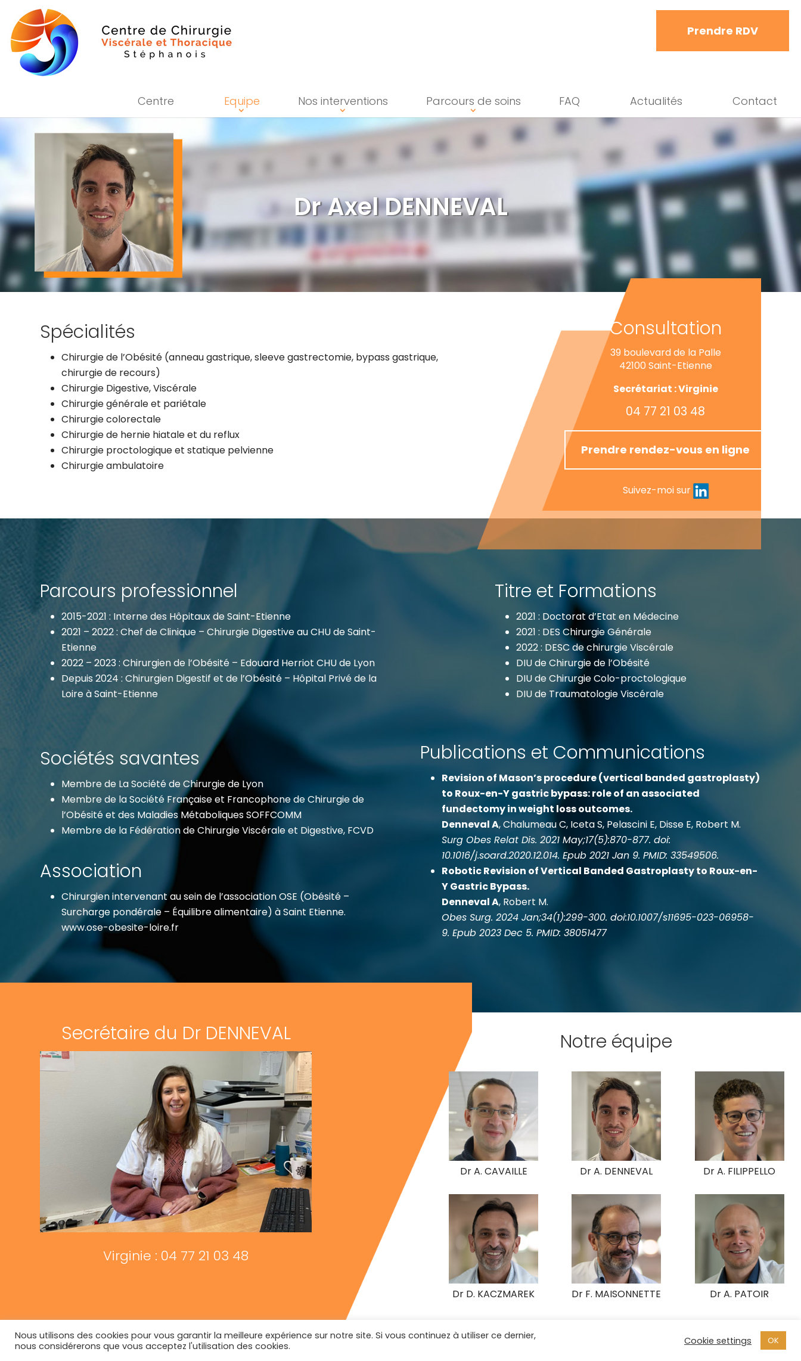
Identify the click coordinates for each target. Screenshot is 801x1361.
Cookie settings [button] (718, 1340)
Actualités (656, 101)
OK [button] (773, 1340)
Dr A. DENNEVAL (617, 1171)
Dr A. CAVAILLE (533, 1171)
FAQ (569, 101)
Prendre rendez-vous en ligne (435, 449)
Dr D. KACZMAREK (533, 1286)
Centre (156, 101)
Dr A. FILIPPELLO (713, 1171)
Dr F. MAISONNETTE (617, 1294)
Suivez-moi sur (436, 490)
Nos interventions (343, 101)
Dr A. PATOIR (713, 1303)
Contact (754, 101)
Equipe (242, 101)
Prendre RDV (722, 30)
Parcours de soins (473, 101)
